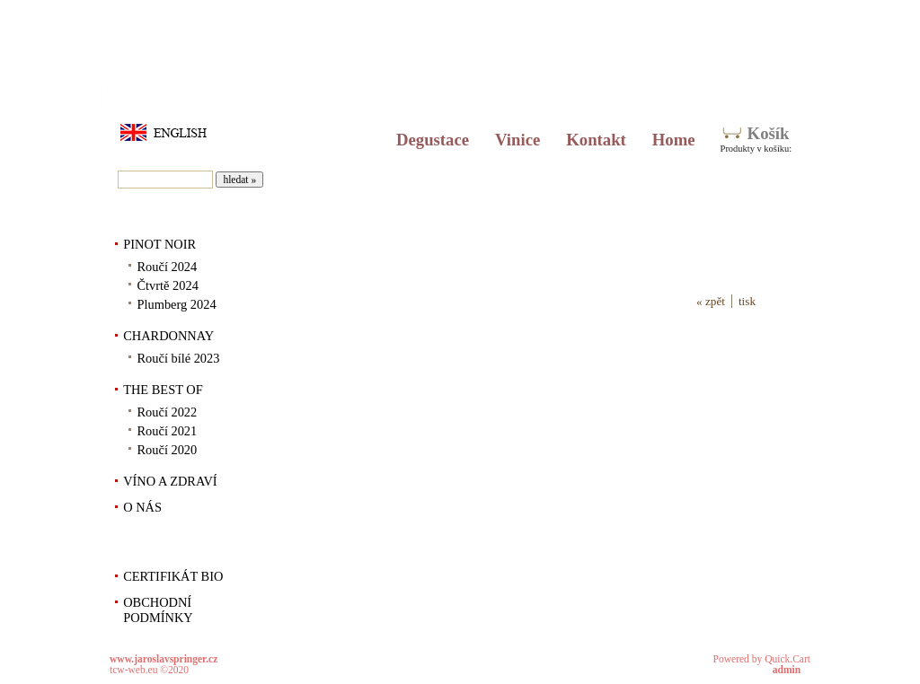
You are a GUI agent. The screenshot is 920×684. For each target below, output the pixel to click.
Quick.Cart (787, 658)
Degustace (432, 139)
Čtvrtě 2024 (168, 285)
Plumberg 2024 (177, 304)
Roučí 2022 (167, 412)
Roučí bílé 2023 (178, 358)
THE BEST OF (163, 389)
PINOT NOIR (159, 244)
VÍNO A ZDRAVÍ (170, 481)
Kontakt (596, 139)
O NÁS (142, 507)
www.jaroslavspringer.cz (163, 658)
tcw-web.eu (133, 669)
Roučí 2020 (167, 450)
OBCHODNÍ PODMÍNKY (158, 610)
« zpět (710, 301)
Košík (769, 133)
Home (673, 139)
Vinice (517, 139)
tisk (747, 301)
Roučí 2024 (167, 266)
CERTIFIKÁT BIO (173, 576)
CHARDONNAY (168, 336)
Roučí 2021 (167, 431)
